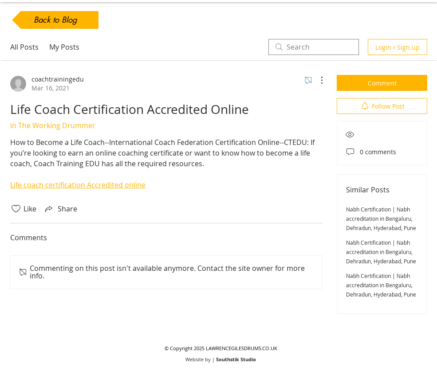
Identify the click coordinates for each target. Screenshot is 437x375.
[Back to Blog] (55, 20)
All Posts (24, 47)
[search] (313, 47)
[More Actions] (317, 80)
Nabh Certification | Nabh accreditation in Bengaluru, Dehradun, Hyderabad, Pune (381, 218)
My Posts (64, 47)
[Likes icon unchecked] (16, 208)
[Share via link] (60, 208)
